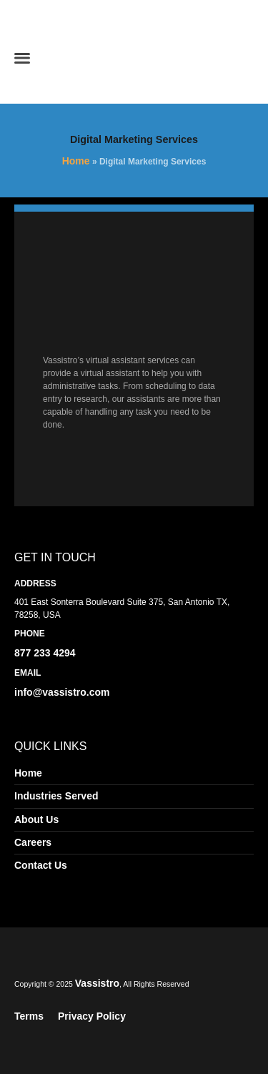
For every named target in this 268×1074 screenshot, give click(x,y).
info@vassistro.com (61, 692)
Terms (29, 1016)
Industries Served (56, 796)
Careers (32, 842)
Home (76, 161)
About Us (36, 819)
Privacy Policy (92, 1016)
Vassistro (97, 983)
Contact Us (40, 865)
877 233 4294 (45, 653)
